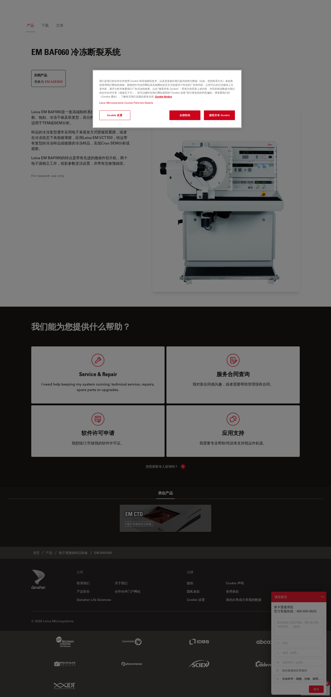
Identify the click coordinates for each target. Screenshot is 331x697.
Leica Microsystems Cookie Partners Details (126, 102)
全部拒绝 (185, 115)
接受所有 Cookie (219, 115)
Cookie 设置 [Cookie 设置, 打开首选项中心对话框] (114, 115)
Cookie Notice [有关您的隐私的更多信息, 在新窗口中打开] (163, 96)
